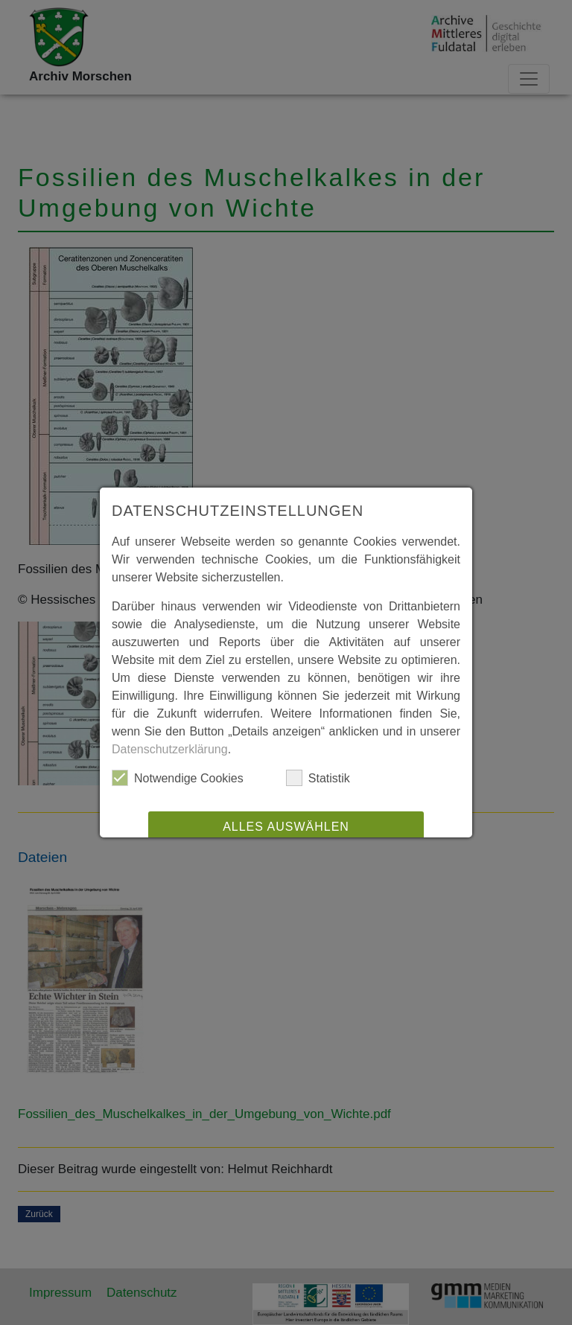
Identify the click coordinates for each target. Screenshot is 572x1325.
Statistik (318, 778)
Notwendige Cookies (178, 778)
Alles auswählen (286, 826)
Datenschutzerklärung (170, 749)
